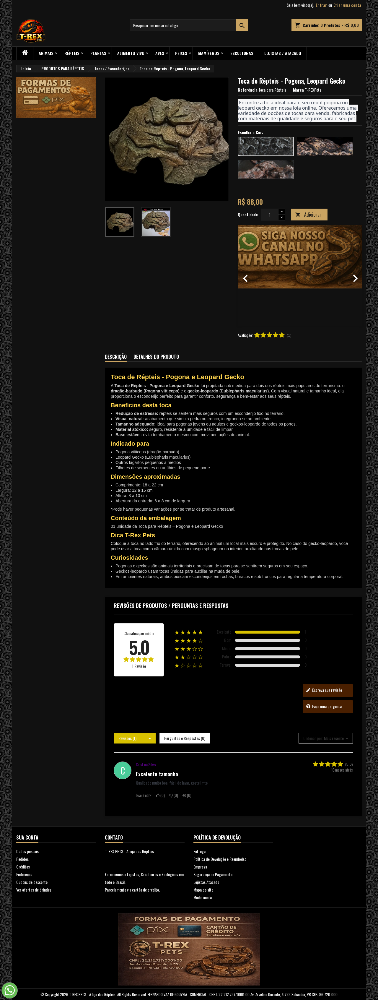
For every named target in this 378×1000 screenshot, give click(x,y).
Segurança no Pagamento (212, 874)
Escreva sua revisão (324, 690)
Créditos (23, 866)
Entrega (199, 851)
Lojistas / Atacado (282, 53)
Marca (298, 89)
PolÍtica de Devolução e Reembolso (219, 859)
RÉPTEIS (71, 53)
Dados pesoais (27, 851)
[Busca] (189, 25)
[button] (247, 275)
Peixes (181, 53)
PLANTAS (98, 53)
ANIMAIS (46, 53)
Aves (159, 53)
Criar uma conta (347, 5)
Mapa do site (203, 890)
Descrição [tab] (116, 356)
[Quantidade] (269, 214)
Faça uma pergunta (324, 706)
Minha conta (202, 897)
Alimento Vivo (130, 53)
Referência (248, 89)
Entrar (321, 5)
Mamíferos (208, 53)
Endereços (24, 874)
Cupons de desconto (32, 882)
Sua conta (27, 837)
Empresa (200, 866)
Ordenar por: (313, 738)
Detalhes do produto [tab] (156, 356)
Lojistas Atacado (206, 882)
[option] (300, 275)
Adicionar (308, 214)
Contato (114, 837)
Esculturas (241, 53)
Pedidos (22, 859)
